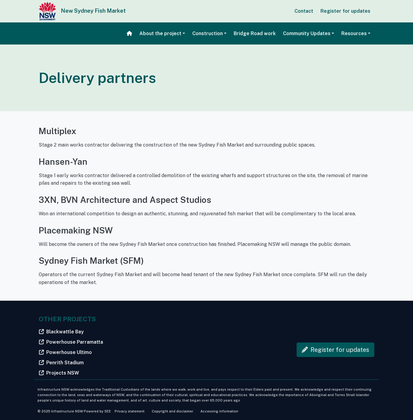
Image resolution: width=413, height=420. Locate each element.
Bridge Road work (255, 33)
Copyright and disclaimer (172, 411)
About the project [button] (160, 33)
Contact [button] (303, 11)
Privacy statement (130, 411)
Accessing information (219, 411)
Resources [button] (354, 33)
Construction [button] (207, 33)
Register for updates (345, 11)
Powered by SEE (97, 411)
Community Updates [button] (306, 33)
